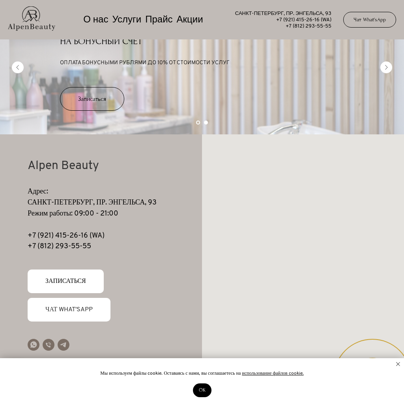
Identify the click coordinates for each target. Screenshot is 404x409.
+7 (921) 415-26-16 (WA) (303, 19)
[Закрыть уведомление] (398, 364)
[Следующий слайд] (386, 67)
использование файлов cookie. (272, 373)
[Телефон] (48, 345)
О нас (95, 20)
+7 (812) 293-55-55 (308, 26)
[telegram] (63, 345)
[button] (92, 99)
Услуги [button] (126, 20)
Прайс (158, 20)
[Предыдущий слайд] (18, 67)
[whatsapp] (33, 345)
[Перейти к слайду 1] (198, 123)
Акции (190, 20)
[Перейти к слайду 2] (206, 123)
